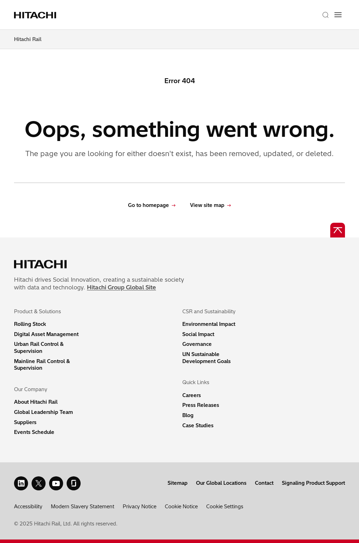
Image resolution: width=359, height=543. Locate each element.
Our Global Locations (221, 483)
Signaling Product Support (313, 483)
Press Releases (200, 405)
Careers (191, 395)
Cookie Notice (181, 506)
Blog (188, 415)
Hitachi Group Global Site (121, 287)
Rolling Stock (30, 324)
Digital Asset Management (46, 334)
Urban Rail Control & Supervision (39, 347)
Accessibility (28, 506)
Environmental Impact (208, 324)
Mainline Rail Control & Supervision (42, 364)
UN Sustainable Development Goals (206, 357)
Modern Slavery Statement (82, 506)
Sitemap (178, 483)
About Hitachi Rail (35, 402)
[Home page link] (36, 15)
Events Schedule (34, 432)
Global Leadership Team (43, 412)
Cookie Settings (224, 506)
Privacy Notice (139, 506)
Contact (264, 483)
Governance (197, 344)
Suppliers (25, 422)
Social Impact (198, 334)
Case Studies (198, 425)
